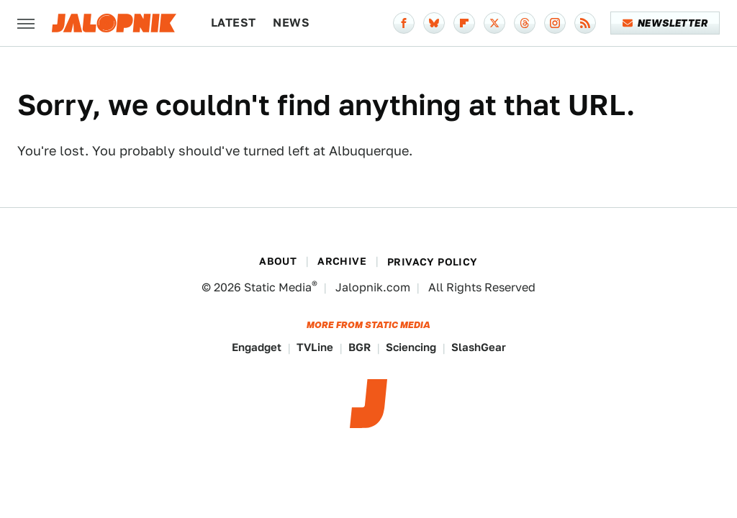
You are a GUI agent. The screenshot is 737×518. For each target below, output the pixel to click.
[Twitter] (494, 23)
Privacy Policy (432, 262)
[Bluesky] (434, 23)
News (291, 22)
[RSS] (585, 23)
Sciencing (411, 347)
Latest (233, 22)
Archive (341, 261)
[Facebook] (404, 23)
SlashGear (478, 347)
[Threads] (524, 23)
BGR (359, 347)
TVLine (315, 347)
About (278, 261)
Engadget (256, 347)
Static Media (278, 287)
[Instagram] (555, 23)
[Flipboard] (464, 23)
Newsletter (665, 23)
